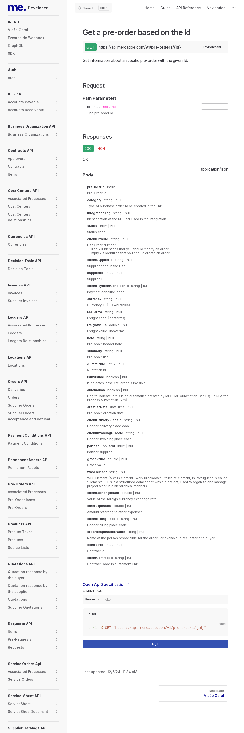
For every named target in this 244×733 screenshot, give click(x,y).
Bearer (92, 599)
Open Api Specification (106, 584)
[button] (33, 22)
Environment (214, 47)
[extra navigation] (233, 8)
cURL (92, 614)
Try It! (188, 644)
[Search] (93, 8)
